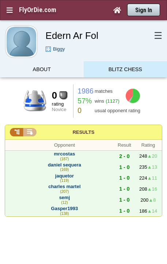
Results (84, 118)
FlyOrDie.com (37, 10)
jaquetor (64, 161)
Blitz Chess (125, 56)
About (42, 56)
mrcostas (64, 139)
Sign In (143, 10)
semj (64, 183)
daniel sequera (64, 150)
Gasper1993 (64, 194)
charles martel (64, 172)
